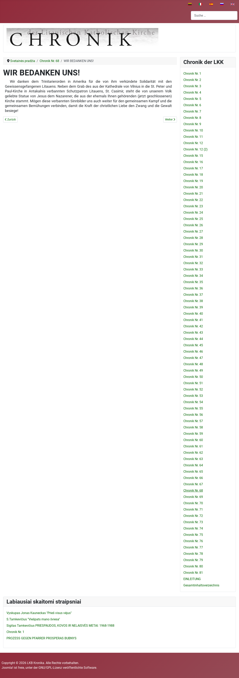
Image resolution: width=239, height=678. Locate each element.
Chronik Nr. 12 (193, 143)
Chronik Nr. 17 (193, 168)
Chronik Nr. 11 (193, 137)
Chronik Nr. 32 (193, 263)
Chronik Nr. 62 (193, 453)
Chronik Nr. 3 (192, 86)
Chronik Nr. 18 (193, 175)
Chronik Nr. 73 (193, 522)
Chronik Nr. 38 (193, 301)
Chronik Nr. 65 (193, 471)
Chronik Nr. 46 (193, 351)
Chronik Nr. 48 (193, 364)
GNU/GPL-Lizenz (50, 668)
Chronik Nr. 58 (193, 427)
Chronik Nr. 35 (193, 282)
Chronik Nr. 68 (193, 490)
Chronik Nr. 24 (193, 212)
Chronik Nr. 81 (193, 573)
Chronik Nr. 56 (193, 415)
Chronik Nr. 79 (193, 560)
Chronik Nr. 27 (193, 231)
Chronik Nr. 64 (193, 465)
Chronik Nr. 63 (193, 459)
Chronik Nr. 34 (193, 276)
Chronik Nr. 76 (193, 541)
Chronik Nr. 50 (193, 377)
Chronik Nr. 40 (193, 314)
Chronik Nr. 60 (193, 440)
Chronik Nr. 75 (193, 535)
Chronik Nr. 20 (193, 187)
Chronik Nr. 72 (193, 516)
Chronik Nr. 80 (193, 566)
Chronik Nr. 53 (193, 396)
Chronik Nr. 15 (193, 156)
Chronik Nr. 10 (193, 130)
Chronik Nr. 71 (193, 509)
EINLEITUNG (192, 579)
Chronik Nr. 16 (193, 162)
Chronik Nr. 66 (193, 478)
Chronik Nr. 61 (193, 446)
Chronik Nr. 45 (193, 345)
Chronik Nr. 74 (193, 528)
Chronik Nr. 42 (193, 326)
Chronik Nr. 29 (193, 244)
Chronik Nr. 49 (193, 370)
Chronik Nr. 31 (193, 257)
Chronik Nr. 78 (193, 554)
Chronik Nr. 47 (193, 358)
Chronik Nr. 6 (192, 105)
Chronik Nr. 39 (193, 307)
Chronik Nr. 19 (193, 181)
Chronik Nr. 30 (193, 250)
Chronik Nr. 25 (193, 219)
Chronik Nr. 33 (193, 269)
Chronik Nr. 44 (193, 339)
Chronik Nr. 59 (193, 434)
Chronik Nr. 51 (193, 383)
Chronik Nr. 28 (193, 238)
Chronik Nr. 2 (192, 80)
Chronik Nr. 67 (193, 484)
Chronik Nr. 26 (193, 225)
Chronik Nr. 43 (193, 332)
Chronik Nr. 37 (193, 295)
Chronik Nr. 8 (192, 118)
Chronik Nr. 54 (193, 402)
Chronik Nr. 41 (193, 320)
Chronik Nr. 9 (192, 124)
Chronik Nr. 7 (192, 111)
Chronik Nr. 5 (192, 99)
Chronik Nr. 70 (193, 503)
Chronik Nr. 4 (192, 92)
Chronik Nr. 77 (193, 547)
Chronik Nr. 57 (193, 421)
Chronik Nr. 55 (193, 408)
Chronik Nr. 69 (193, 497)
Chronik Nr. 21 (193, 193)
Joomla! (7, 668)
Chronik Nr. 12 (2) (195, 149)
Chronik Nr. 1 (192, 73)
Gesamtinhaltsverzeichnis (201, 585)
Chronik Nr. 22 (193, 200)
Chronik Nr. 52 (193, 389)
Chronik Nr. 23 (193, 206)
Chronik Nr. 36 (193, 288)
